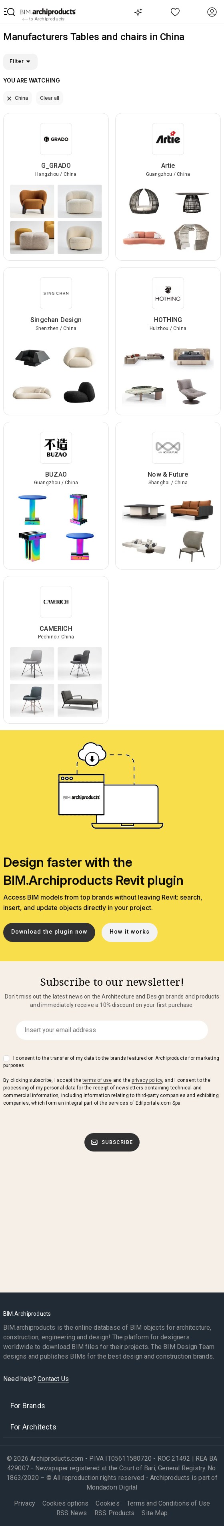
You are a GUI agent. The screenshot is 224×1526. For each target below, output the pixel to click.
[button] (9, 12)
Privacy (24, 1503)
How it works (130, 931)
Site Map (155, 1513)
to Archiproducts (43, 19)
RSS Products (114, 1513)
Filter (20, 61)
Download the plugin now (49, 931)
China (17, 98)
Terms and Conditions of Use (168, 1503)
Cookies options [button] (65, 1503)
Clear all (49, 98)
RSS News (71, 1513)
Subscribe (112, 1142)
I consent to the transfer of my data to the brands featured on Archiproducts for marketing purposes (111, 1061)
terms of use (97, 1080)
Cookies (107, 1503)
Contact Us (53, 1379)
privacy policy (147, 1080)
